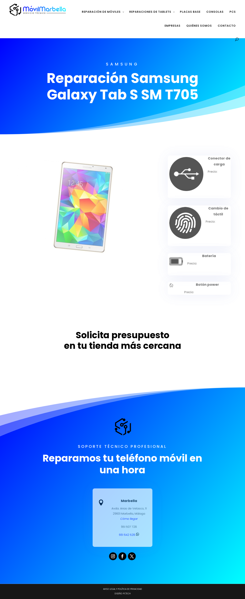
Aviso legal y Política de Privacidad (122, 589)
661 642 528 (128, 534)
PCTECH (127, 593)
